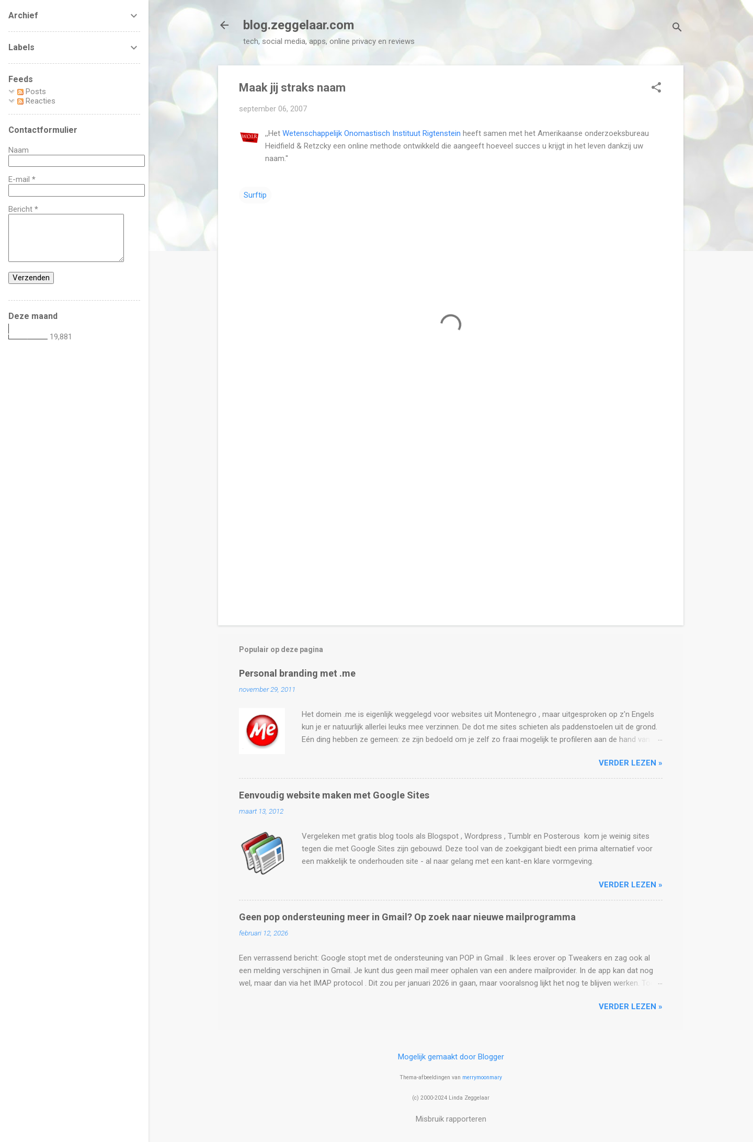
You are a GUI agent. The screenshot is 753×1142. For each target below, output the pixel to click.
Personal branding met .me (297, 673)
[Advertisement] (451, 528)
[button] (656, 88)
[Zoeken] (677, 28)
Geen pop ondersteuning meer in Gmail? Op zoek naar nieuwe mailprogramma (407, 916)
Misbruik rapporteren (451, 1119)
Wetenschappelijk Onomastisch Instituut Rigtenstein (371, 133)
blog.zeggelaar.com (298, 25)
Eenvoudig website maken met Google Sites (334, 795)
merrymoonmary (482, 1077)
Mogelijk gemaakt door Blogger (451, 1056)
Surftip (255, 195)
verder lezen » (631, 763)
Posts (31, 91)
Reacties (36, 101)
